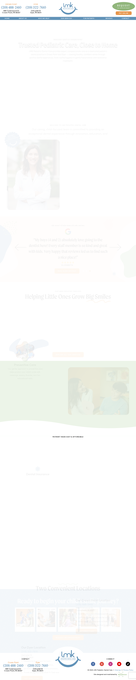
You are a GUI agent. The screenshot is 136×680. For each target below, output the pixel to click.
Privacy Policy (128, 670)
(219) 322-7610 (36, 7)
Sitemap (118, 670)
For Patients (89, 18)
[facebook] (93, 664)
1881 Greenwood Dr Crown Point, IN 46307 (11, 11)
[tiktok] (128, 664)
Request (123, 6)
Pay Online (123, 13)
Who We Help (45, 18)
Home (7, 18)
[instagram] (110, 664)
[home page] (68, 8)
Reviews (109, 18)
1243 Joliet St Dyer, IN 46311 (35, 11)
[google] (102, 664)
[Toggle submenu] (28, 18)
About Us (24, 18)
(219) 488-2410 (11, 7)
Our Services (67, 18)
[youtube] (119, 664)
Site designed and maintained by (109, 674)
